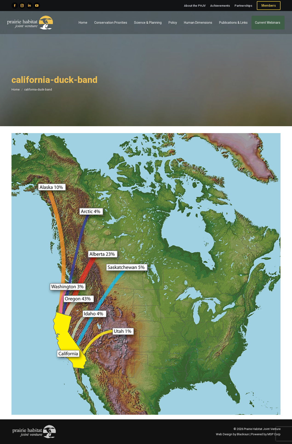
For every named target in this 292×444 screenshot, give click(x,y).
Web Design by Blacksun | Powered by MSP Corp (248, 434)
